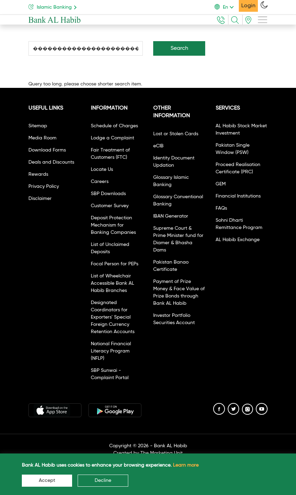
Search (179, 48)
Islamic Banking (53, 6)
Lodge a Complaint (112, 138)
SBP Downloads (108, 193)
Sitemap (37, 125)
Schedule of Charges (114, 125)
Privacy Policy (43, 186)
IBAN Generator (170, 216)
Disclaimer (40, 198)
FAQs (221, 208)
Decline (103, 480)
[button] (227, 7)
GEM (221, 184)
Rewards (38, 174)
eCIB (158, 146)
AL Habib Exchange (238, 239)
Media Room (42, 138)
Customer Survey (110, 205)
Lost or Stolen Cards (175, 133)
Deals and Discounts (51, 162)
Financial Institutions (238, 196)
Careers (99, 181)
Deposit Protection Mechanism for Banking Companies (113, 225)
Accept (47, 480)
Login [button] (248, 6)
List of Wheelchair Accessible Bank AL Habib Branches (112, 283)
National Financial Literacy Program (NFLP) (111, 351)
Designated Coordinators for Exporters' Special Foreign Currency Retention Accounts (112, 317)
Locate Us (102, 169)
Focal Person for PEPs (114, 264)
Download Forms (47, 150)
